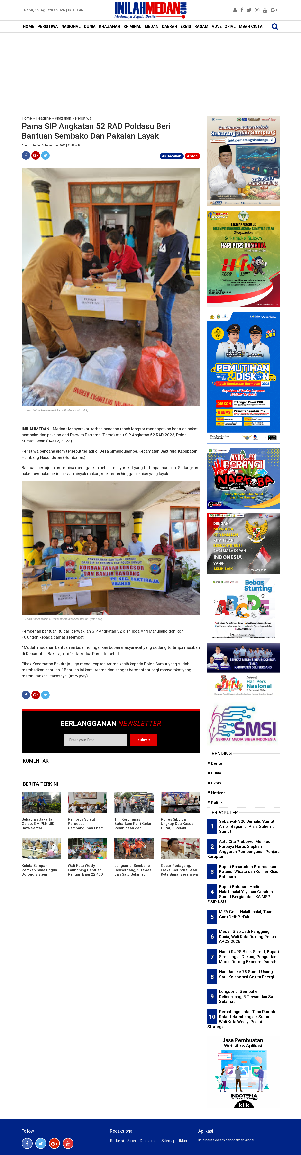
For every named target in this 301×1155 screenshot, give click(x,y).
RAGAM (201, 26)
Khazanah (63, 118)
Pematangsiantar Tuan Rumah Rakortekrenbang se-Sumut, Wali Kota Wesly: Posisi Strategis (241, 1019)
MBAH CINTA (251, 26)
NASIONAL (71, 26)
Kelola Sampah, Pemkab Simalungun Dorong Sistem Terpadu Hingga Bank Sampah (40, 874)
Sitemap (168, 1140)
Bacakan (171, 156)
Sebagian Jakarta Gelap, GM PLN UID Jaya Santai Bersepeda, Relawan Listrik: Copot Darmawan (39, 830)
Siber (131, 1140)
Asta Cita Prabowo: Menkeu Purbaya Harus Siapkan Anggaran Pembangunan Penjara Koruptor (243, 849)
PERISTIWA (47, 26)
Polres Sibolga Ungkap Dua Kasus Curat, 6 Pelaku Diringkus (177, 826)
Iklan (183, 1140)
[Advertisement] (151, 69)
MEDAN (151, 26)
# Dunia (214, 773)
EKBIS (186, 26)
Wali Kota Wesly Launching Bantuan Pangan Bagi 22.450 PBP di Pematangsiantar (85, 874)
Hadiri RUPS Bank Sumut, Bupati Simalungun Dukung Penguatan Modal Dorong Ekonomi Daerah (249, 956)
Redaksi (117, 1140)
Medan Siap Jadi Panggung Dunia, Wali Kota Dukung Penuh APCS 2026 (247, 936)
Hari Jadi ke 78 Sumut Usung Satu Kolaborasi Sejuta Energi (246, 974)
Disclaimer (149, 1140)
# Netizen (216, 792)
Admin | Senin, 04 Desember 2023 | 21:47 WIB (51, 145)
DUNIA (90, 26)
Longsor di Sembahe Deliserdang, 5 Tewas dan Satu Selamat (132, 870)
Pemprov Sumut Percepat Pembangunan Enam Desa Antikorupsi (86, 826)
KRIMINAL (132, 26)
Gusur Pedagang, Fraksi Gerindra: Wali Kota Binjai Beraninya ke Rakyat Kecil (179, 872)
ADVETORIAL (224, 26)
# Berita (214, 763)
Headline (43, 118)
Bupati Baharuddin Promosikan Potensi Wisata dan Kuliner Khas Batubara (248, 871)
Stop (192, 156)
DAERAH (169, 26)
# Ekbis (214, 783)
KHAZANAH (109, 26)
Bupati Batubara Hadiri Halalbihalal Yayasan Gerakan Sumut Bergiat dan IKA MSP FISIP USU (240, 894)
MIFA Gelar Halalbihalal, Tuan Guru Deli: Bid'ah (245, 914)
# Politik (215, 802)
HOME (28, 26)
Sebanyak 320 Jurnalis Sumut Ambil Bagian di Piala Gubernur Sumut (247, 826)
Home (27, 118)
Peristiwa (83, 118)
